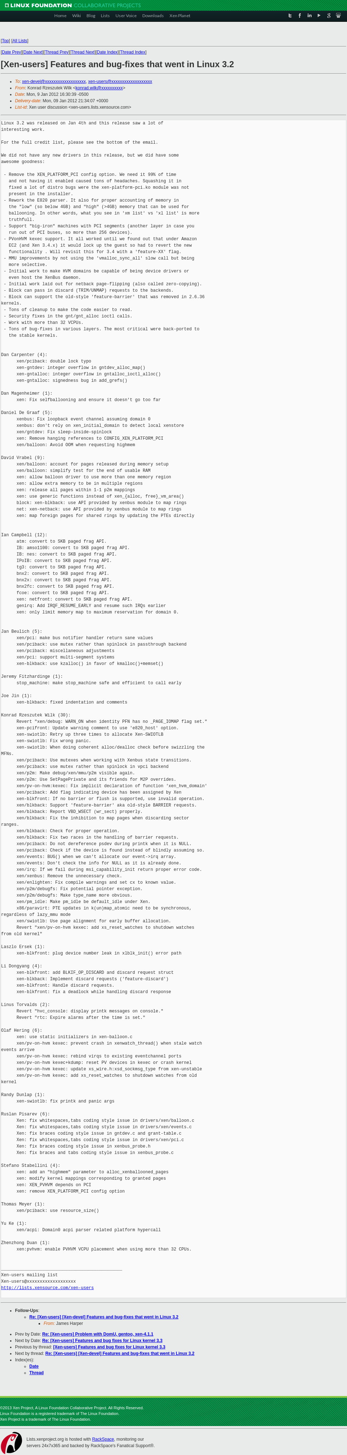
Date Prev (11, 52)
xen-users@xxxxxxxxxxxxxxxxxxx (120, 81)
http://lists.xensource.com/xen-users (47, 1288)
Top (5, 40)
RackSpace (103, 1439)
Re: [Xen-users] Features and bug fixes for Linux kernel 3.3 (102, 1340)
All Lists (20, 40)
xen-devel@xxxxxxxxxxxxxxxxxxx (54, 81)
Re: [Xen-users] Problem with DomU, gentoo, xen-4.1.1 (97, 1334)
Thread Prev (56, 52)
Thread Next (82, 52)
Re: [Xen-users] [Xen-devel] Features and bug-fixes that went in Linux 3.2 (104, 1317)
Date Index (107, 52)
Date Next (32, 52)
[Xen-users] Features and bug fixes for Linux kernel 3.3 (109, 1347)
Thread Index (133, 52)
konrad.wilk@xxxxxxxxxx (99, 87)
